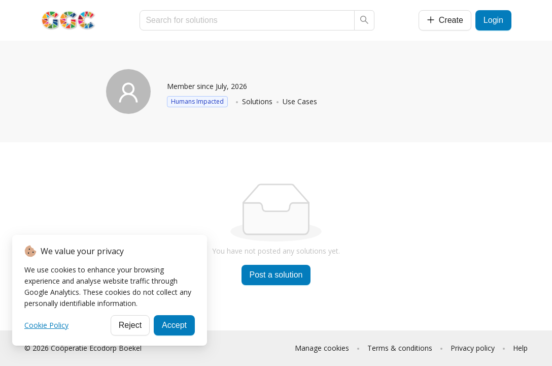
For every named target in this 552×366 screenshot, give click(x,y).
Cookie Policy (46, 325)
